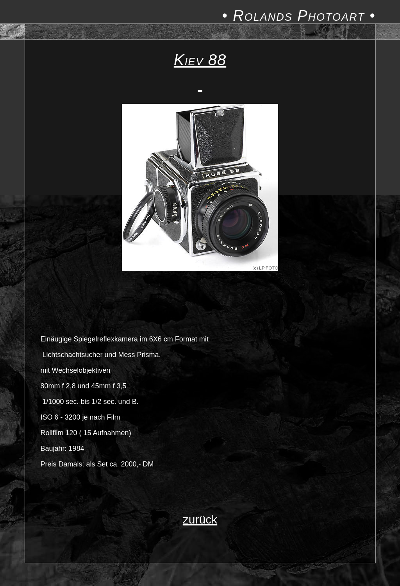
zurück (200, 519)
